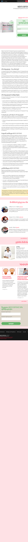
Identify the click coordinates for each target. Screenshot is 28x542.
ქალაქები (24, 331)
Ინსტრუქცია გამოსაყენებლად (10, 331)
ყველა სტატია (23, 301)
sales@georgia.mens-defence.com (4, 336)
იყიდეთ (11, 323)
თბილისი (21, 217)
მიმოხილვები (19, 331)
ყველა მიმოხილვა (24, 238)
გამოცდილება (2, 331)
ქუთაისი (21, 206)
